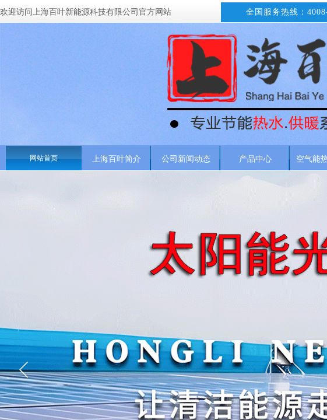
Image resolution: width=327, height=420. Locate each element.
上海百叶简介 (116, 158)
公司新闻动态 (185, 158)
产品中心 (255, 158)
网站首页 (44, 158)
